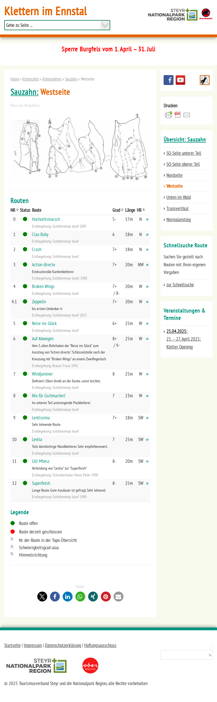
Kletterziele (30, 79)
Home (14, 79)
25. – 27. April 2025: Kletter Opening (183, 339)
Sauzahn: (24, 92)
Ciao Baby (40, 234)
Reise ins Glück (44, 323)
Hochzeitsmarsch (46, 219)
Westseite (174, 186)
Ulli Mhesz (40, 461)
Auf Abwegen (42, 338)
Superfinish (41, 483)
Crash (36, 249)
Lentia (37, 439)
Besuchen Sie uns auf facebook (168, 80)
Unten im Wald (178, 197)
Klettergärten (52, 79)
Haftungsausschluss (100, 645)
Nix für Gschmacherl (48, 396)
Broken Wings (43, 286)
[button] (42, 596)
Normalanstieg (178, 219)
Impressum (33, 645)
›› (147, 219)
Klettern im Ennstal (45, 10)
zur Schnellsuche (180, 285)
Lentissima (41, 418)
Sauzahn (71, 79)
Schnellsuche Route (204, 80)
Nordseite (174, 175)
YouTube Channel (180, 80)
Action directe (43, 264)
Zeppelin (39, 301)
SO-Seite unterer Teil (183, 153)
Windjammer (42, 374)
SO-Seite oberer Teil (183, 164)
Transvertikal (177, 208)
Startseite (12, 645)
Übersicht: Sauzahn (185, 139)
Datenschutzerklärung (63, 645)
